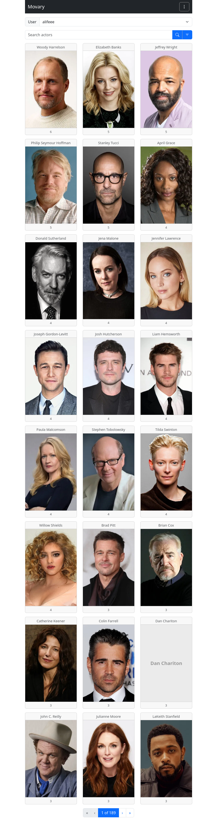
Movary (36, 6)
